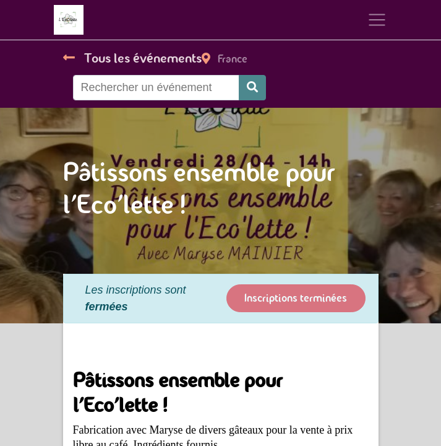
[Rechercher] (252, 87)
